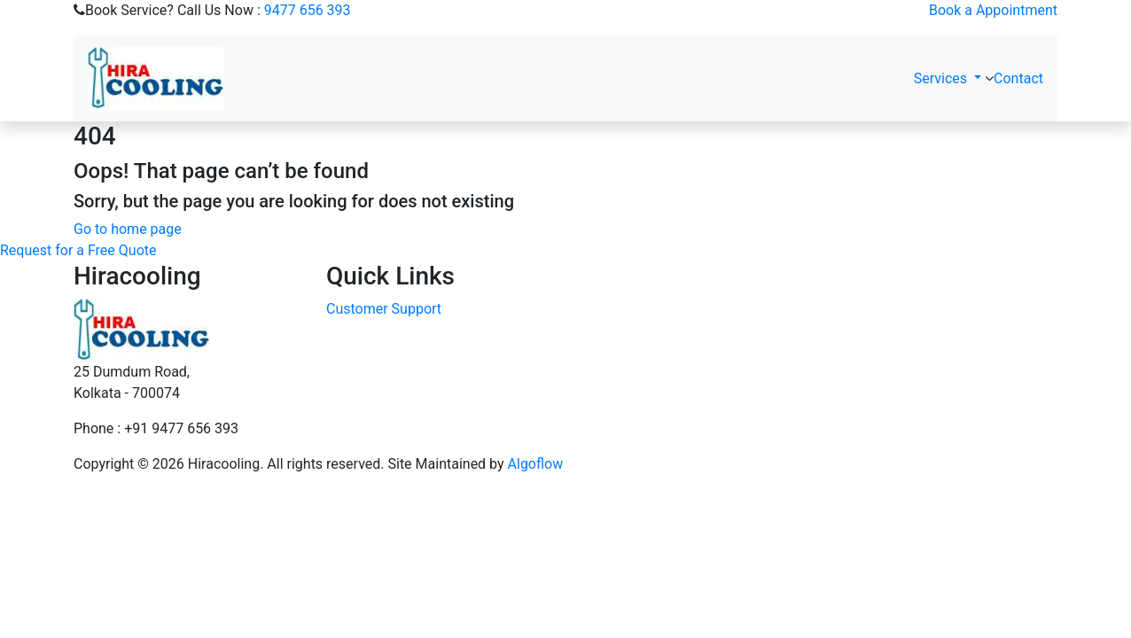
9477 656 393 (307, 10)
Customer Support (383, 308)
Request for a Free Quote (78, 250)
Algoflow (536, 463)
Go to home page (128, 229)
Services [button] (942, 78)
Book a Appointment (993, 10)
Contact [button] (1018, 78)
